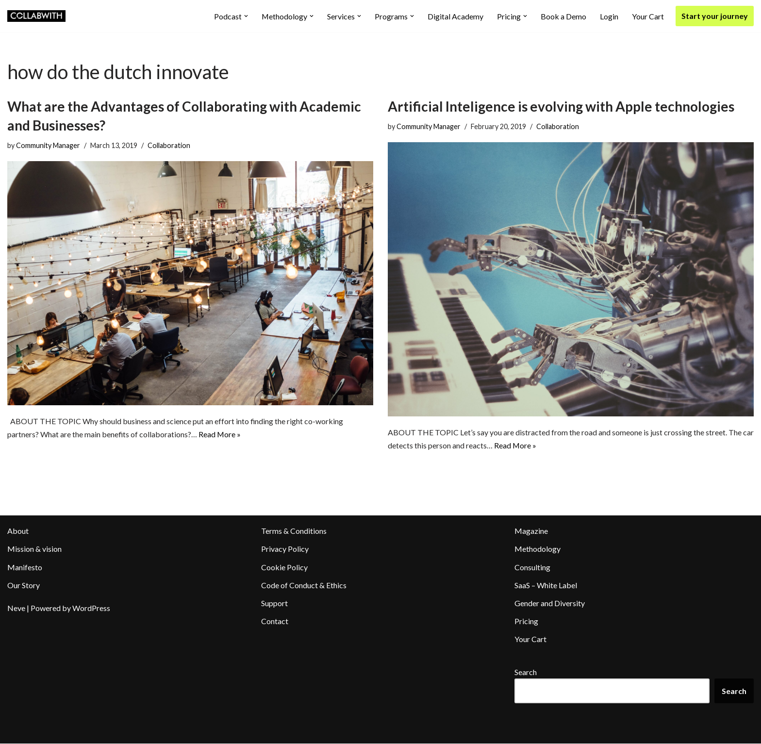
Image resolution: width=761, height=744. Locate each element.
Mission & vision (34, 549)
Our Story (23, 585)
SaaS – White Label (545, 585)
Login (609, 16)
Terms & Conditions (294, 531)
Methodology (537, 549)
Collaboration (169, 145)
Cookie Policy (284, 567)
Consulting (532, 567)
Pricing (526, 621)
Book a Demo (563, 16)
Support (274, 603)
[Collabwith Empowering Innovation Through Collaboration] (36, 16)
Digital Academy (455, 16)
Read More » (220, 434)
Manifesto (24, 567)
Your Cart (648, 16)
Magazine (531, 531)
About (18, 531)
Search (525, 672)
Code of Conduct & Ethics (304, 585)
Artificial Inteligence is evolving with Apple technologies (561, 106)
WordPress (91, 608)
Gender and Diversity (549, 603)
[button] (246, 16)
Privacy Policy (285, 549)
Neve (16, 608)
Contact (274, 621)
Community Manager (48, 145)
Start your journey (714, 15)
